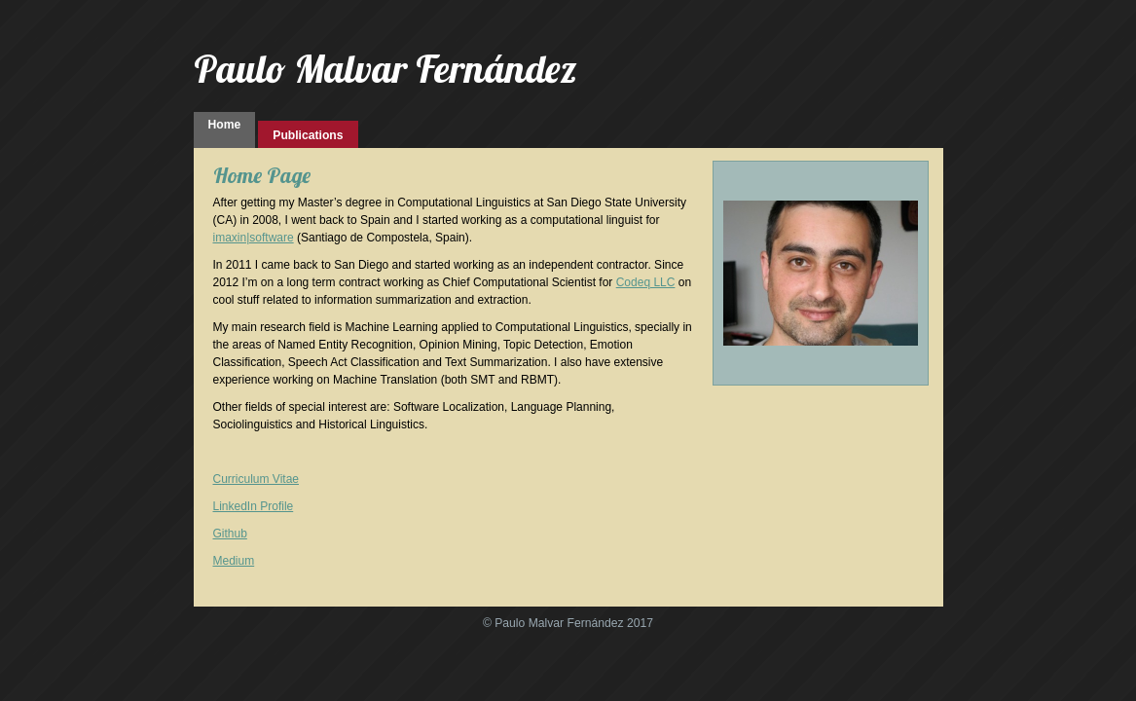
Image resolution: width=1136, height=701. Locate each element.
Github (230, 533)
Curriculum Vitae (256, 479)
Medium (234, 561)
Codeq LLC (646, 282)
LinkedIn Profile (253, 506)
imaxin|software (253, 237)
